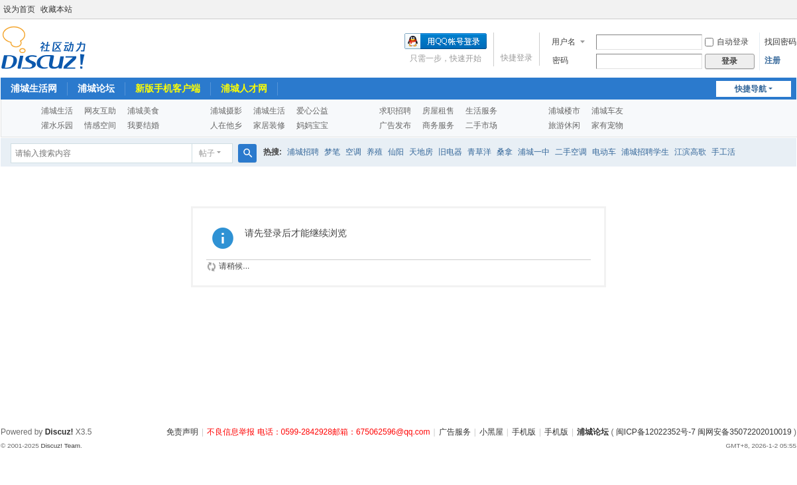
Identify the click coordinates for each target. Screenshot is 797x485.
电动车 (604, 152)
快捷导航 (750, 89)
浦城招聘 (303, 152)
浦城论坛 (96, 88)
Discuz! (59, 432)
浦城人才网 (244, 88)
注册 (772, 60)
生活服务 (481, 110)
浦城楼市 (564, 110)
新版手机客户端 (167, 88)
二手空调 (571, 152)
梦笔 (332, 152)
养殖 (375, 152)
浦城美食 (143, 110)
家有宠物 (607, 125)
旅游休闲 (564, 125)
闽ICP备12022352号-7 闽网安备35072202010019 (704, 432)
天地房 (421, 152)
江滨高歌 (690, 152)
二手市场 (481, 125)
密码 (560, 60)
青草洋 (479, 152)
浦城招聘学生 (645, 152)
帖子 (207, 153)
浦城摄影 (226, 110)
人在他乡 (226, 125)
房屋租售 (438, 110)
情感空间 (100, 125)
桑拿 (505, 152)
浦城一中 (534, 152)
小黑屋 (491, 432)
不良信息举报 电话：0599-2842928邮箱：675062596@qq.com (318, 432)
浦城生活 (57, 110)
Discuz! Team (60, 445)
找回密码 (780, 41)
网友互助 (100, 110)
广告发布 (395, 125)
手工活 (723, 152)
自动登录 (727, 41)
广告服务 (455, 432)
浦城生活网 (34, 88)
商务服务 (438, 125)
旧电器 (450, 152)
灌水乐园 (57, 125)
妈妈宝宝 (312, 125)
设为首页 (19, 9)
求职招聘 (395, 110)
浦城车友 (607, 110)
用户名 (564, 41)
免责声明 (182, 432)
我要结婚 (143, 125)
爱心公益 (312, 110)
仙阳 (396, 152)
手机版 (524, 432)
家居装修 (269, 125)
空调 (353, 152)
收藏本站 (56, 9)
